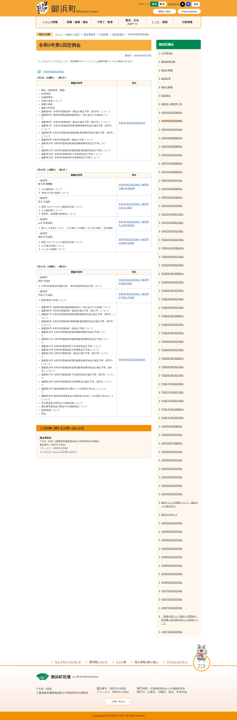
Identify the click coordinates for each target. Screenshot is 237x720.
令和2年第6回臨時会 (171, 138)
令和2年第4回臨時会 (171, 163)
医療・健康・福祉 (77, 22)
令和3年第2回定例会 (171, 434)
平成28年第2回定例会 (172, 367)
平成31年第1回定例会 (172, 239)
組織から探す (164, 11)
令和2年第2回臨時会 (171, 189)
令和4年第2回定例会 (171, 477)
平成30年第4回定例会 (172, 256)
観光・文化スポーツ (132, 22)
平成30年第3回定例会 (172, 265)
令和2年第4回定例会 (171, 129)
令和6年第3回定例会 (171, 574)
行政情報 (187, 22)
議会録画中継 (168, 61)
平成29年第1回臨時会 (172, 316)
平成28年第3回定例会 (172, 350)
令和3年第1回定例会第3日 (131, 359)
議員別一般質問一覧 (171, 104)
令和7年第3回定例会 (171, 608)
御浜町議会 (118, 34)
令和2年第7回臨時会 (171, 443)
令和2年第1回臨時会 (171, 197)
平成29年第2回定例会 (172, 324)
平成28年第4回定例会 (172, 341)
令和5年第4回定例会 (171, 548)
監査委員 (166, 95)
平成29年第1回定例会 (172, 333)
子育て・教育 (105, 22)
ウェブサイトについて (68, 662)
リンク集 (121, 662)
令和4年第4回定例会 (171, 494)
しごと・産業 (160, 22)
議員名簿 (166, 78)
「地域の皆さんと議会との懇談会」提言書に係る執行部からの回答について (179, 620)
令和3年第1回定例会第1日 (131, 123)
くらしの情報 (50, 22)
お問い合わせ (118, 701)
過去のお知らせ (169, 514)
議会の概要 (167, 87)
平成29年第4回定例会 (172, 299)
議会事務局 (89, 34)
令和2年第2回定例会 (171, 180)
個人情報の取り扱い (146, 662)
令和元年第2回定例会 (172, 231)
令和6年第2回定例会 (171, 565)
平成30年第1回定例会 (172, 290)
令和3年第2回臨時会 (171, 426)
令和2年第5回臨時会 (171, 146)
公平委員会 (167, 53)
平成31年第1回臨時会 (172, 248)
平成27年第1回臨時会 (172, 409)
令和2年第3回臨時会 (171, 172)
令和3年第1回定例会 (53, 71)
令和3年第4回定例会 (171, 460)
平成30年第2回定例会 (172, 282)
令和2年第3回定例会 (171, 155)
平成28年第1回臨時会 (172, 358)
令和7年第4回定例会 (171, 632)
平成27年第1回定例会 (172, 417)
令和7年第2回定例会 (171, 599)
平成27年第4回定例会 (172, 384)
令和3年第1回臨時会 (171, 112)
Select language (189, 11)
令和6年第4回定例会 (171, 582)
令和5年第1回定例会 (171, 523)
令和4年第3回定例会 (171, 485)
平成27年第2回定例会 (172, 401)
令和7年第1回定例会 (171, 591)
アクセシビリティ (177, 662)
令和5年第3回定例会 (171, 540)
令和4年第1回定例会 (171, 468)
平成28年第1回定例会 (172, 375)
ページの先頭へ (201, 658)
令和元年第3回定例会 (172, 222)
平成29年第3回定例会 (172, 307)
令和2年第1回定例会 (171, 205)
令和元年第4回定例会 (172, 214)
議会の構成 (167, 70)
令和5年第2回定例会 (171, 531)
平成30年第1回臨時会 (172, 273)
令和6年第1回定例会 (171, 557)
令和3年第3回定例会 (171, 451)
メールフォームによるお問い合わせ (58, 451)
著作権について (98, 662)
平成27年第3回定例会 (172, 392)
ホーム (58, 34)
